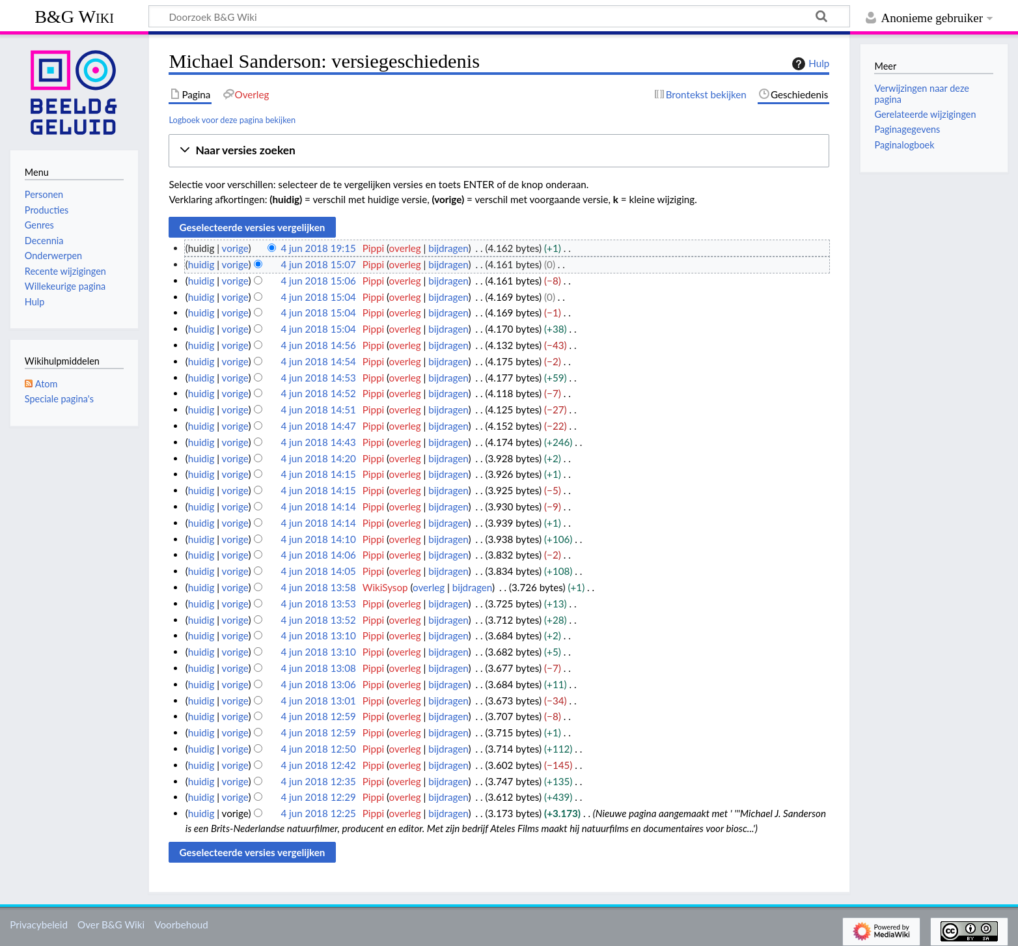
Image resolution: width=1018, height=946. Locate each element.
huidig (201, 264)
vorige (235, 248)
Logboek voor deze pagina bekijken (232, 120)
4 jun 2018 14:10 (318, 539)
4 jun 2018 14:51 (318, 409)
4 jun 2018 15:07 (318, 264)
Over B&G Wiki (110, 924)
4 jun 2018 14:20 (318, 458)
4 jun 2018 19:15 (318, 248)
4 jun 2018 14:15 (318, 474)
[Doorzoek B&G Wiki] (499, 16)
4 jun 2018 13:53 (318, 603)
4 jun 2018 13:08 (318, 668)
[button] (499, 150)
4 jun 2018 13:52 (318, 620)
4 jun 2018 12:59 (318, 716)
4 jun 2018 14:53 (318, 377)
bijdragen (448, 248)
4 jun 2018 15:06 (318, 280)
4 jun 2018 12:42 (318, 765)
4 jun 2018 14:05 (318, 571)
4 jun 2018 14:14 (318, 506)
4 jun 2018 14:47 (318, 426)
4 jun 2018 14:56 (318, 345)
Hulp (809, 63)
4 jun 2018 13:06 (318, 684)
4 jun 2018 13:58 (318, 587)
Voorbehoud (181, 924)
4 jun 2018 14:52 (318, 393)
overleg (405, 248)
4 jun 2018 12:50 (318, 749)
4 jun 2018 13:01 (318, 700)
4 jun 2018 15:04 (318, 297)
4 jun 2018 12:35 (318, 781)
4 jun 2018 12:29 (318, 797)
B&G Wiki (74, 17)
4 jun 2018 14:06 (318, 555)
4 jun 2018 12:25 (318, 813)
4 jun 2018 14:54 (318, 361)
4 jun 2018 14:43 (318, 442)
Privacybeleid (39, 924)
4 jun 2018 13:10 (318, 635)
